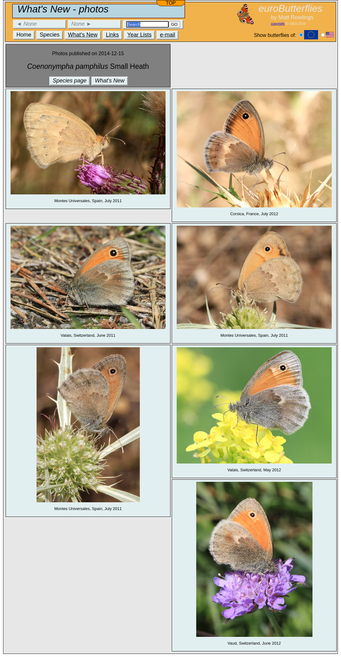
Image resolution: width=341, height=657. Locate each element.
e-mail (167, 35)
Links (112, 35)
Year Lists (139, 35)
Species (50, 35)
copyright (278, 23)
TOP (171, 3)
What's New (82, 35)
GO (174, 24)
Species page (69, 81)
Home (23, 35)
